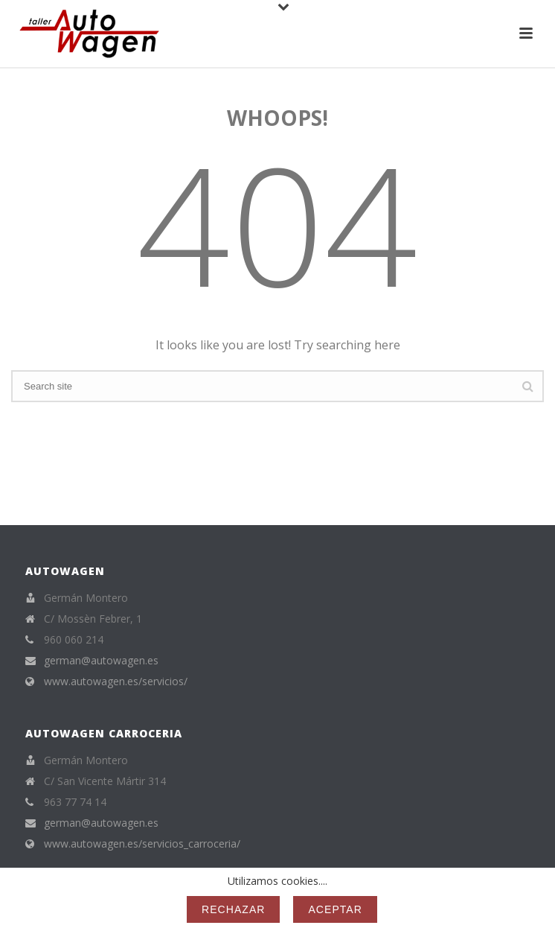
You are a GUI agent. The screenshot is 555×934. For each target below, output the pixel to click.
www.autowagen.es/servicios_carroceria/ (142, 844)
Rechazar (233, 909)
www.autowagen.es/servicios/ (115, 681)
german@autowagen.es (101, 660)
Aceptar (335, 909)
